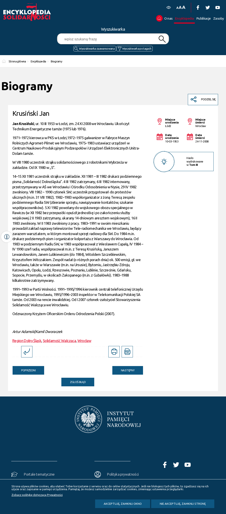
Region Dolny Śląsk (26, 340)
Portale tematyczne (39, 474)
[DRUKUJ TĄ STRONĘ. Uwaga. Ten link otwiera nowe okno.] (114, 351)
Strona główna (17, 61)
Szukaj (162, 39)
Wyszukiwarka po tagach (136, 48)
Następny (123, 369)
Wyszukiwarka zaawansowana (97, 48)
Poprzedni (24, 369)
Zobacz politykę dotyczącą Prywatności (37, 494)
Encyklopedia (38, 61)
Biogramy (56, 61)
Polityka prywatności (123, 474)
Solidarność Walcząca (59, 340)
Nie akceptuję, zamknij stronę (183, 503)
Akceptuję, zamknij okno (123, 503)
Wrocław (84, 340)
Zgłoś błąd (78, 381)
